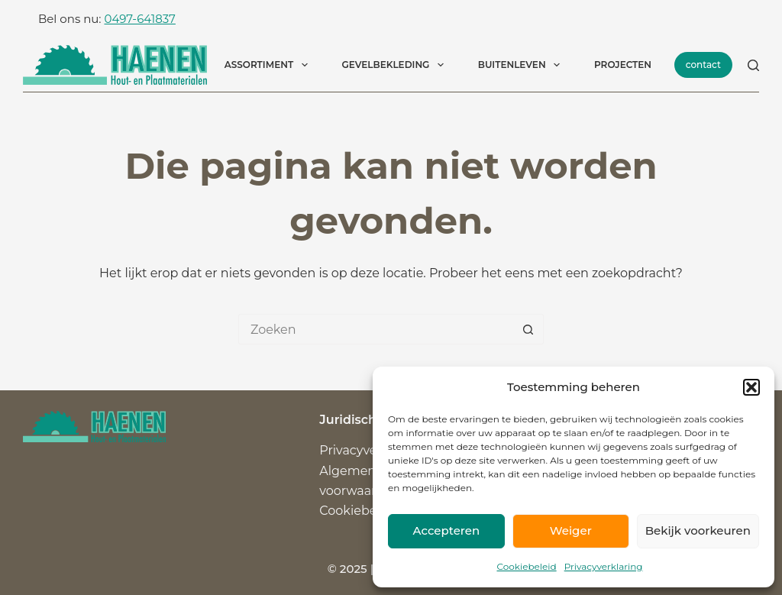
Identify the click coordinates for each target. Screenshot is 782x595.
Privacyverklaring (603, 566)
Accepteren (446, 530)
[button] (751, 387)
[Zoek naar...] (375, 329)
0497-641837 (139, 18)
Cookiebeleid (526, 566)
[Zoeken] (753, 65)
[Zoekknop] (528, 329)
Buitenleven (522, 65)
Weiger (571, 530)
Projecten (622, 64)
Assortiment (269, 65)
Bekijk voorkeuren (698, 530)
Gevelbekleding (396, 65)
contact (703, 64)
